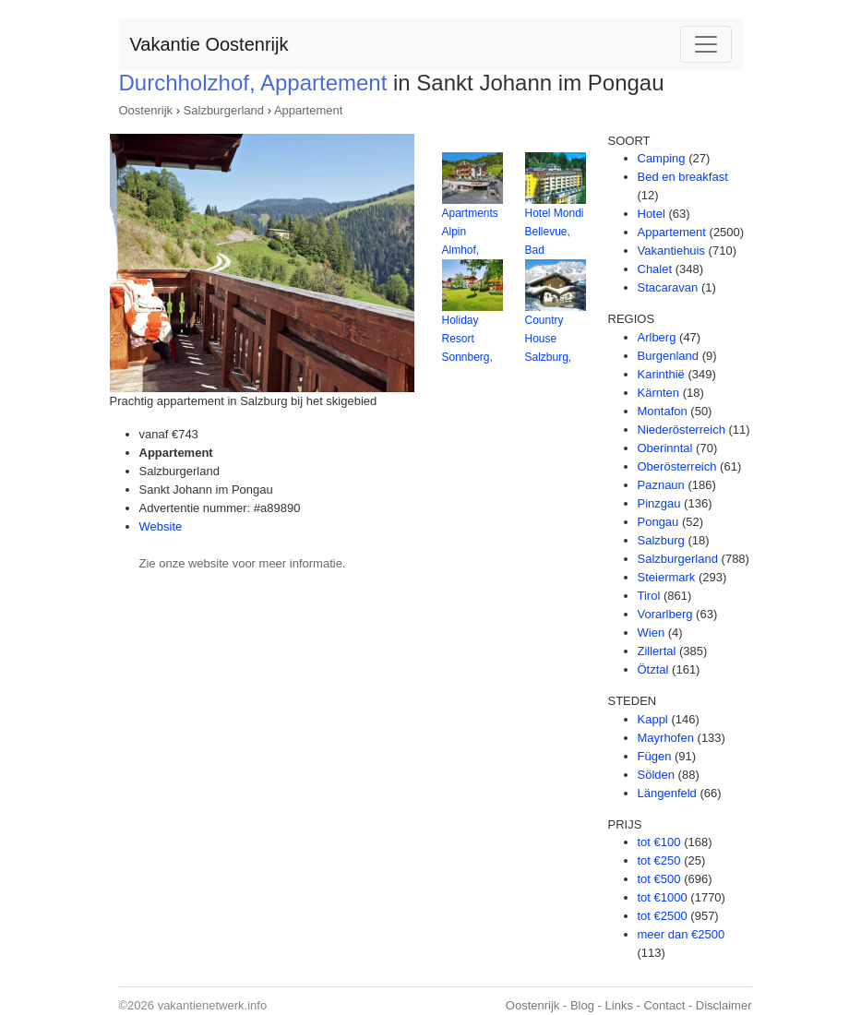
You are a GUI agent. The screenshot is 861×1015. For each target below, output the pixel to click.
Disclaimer (724, 1005)
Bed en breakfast (683, 177)
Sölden (656, 775)
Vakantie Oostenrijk (209, 44)
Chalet (655, 269)
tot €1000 (663, 897)
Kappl (653, 719)
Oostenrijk (146, 110)
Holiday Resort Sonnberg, (467, 339)
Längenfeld (667, 793)
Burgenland (669, 356)
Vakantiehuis (671, 250)
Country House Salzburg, (548, 339)
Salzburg (661, 540)
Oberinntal (665, 448)
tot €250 (659, 860)
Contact (664, 1005)
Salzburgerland (224, 110)
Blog (582, 1005)
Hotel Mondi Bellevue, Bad (554, 232)
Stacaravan (668, 287)
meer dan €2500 (681, 934)
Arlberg (657, 337)
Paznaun (661, 485)
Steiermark (667, 577)
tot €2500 (663, 916)
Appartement (308, 110)
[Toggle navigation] (706, 44)
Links (619, 1005)
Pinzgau (659, 503)
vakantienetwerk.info (213, 1005)
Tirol (649, 596)
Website (161, 526)
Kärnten (659, 393)
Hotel (651, 214)
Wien (651, 632)
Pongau (658, 522)
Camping (662, 158)
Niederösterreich (681, 429)
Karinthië (661, 374)
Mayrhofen (666, 738)
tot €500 (659, 879)
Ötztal (653, 669)
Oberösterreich (677, 466)
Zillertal (657, 651)
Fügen (655, 756)
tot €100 (659, 842)
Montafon (663, 411)
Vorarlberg (665, 614)
